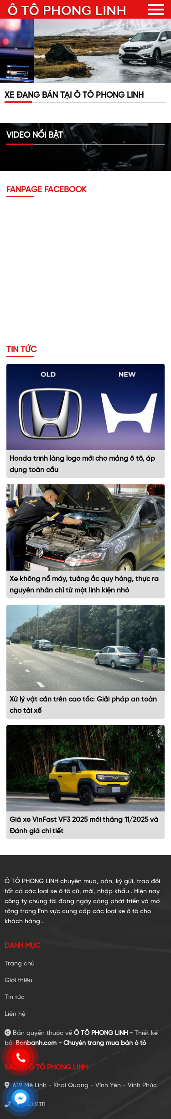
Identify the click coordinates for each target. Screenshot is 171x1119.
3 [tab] (99, 78)
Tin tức (15, 997)
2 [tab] (85, 78)
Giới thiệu (18, 980)
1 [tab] (72, 78)
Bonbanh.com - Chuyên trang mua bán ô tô (81, 1043)
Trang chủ (20, 963)
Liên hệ (15, 1014)
